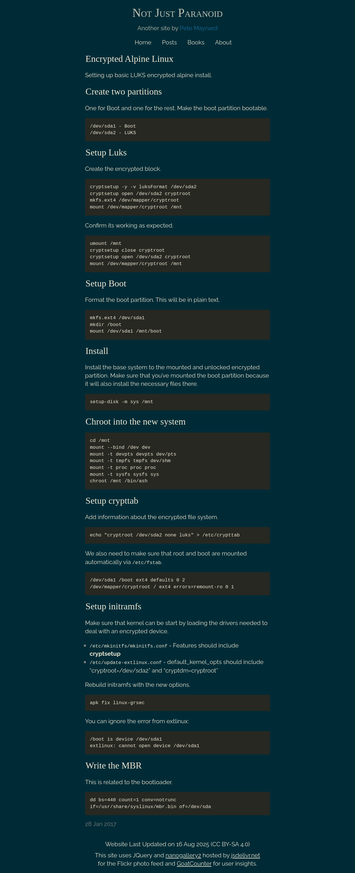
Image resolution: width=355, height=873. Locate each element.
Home (143, 42)
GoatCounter (194, 862)
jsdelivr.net (245, 854)
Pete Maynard (199, 28)
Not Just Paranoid (177, 12)
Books (196, 42)
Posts (169, 42)
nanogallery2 (183, 854)
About (223, 42)
